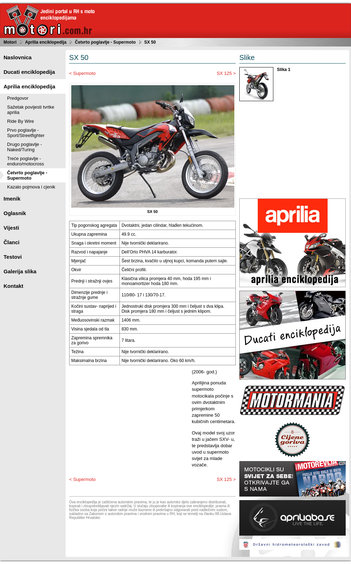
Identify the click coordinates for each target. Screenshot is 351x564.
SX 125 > (226, 73)
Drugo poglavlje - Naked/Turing (24, 147)
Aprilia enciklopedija (46, 42)
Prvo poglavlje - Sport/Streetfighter (26, 132)
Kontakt (13, 286)
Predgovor (17, 98)
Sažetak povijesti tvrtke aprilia (30, 109)
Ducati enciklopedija (29, 72)
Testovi (13, 257)
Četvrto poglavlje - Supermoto (105, 42)
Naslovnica (18, 57)
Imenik (12, 199)
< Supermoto (82, 73)
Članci (12, 242)
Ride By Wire (20, 121)
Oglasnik (15, 213)
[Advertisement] (128, 418)
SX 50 (150, 42)
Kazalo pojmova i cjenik (31, 187)
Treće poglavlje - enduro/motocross (25, 161)
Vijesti (11, 228)
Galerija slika (20, 271)
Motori (10, 42)
